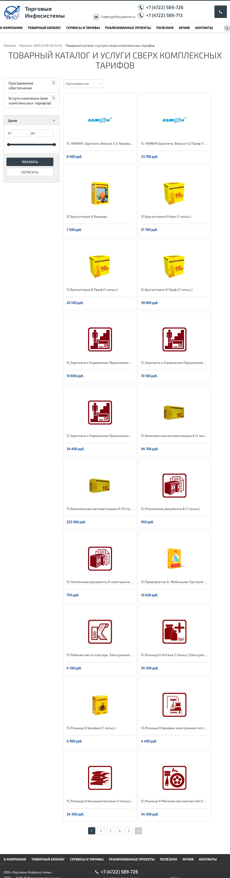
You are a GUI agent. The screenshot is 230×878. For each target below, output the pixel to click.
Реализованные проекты (128, 28)
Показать (30, 162)
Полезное (165, 28)
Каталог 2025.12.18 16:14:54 (41, 45)
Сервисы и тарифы (83, 28)
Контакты (204, 28)
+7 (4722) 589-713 (164, 15)
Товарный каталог (44, 28)
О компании (11, 28)
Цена (32, 120)
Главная (10, 45)
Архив (184, 28)
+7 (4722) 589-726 (164, 7)
